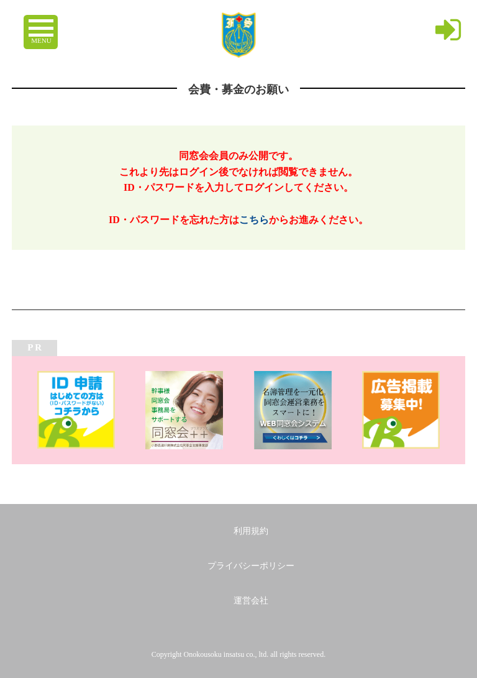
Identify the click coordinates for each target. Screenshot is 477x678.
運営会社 (251, 600)
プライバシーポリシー (250, 565)
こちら (254, 219)
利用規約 (251, 531)
